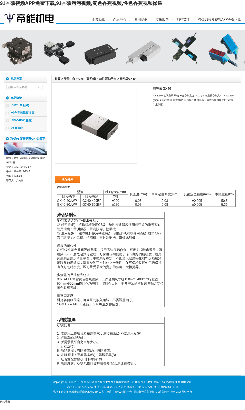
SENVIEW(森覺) (21, 120)
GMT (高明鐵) (20, 105)
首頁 (57, 78)
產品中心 (119, 19)
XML (150, 381)
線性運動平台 (107, 78)
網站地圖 (5, 401)
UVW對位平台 (123, 391)
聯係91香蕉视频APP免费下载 (219, 19)
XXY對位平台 (184, 391)
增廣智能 (17, 127)
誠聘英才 (183, 19)
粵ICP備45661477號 (166, 386)
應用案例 (140, 19)
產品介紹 (67, 179)
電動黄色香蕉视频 (144, 391)
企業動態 (98, 19)
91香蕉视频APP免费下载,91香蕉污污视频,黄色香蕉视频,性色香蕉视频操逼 (81, 3)
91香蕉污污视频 (165, 391)
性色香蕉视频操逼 (22, 112)
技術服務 (162, 19)
